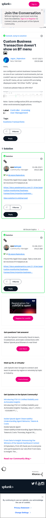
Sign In (34, 4)
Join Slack (23, 349)
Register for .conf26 (23, 318)
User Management (19, 113)
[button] (41, 36)
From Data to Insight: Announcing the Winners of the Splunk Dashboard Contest (21, 441)
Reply (10, 138)
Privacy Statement (21, 508)
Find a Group (23, 379)
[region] (23, 505)
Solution (9, 156)
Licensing (25, 110)
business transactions (13, 121)
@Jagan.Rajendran (16, 175)
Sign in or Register (28, 18)
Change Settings (22, 513)
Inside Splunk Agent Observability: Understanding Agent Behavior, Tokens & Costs (21, 421)
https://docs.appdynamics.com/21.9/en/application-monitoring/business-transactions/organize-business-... (23, 190)
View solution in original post (16, 198)
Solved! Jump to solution (16, 36)
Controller (15, 110)
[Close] (42, 497)
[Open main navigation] (42, 4)
